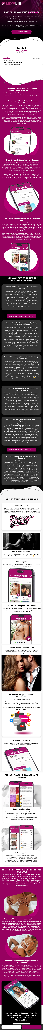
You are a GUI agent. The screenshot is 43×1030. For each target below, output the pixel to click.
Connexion (31, 1027)
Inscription (11, 1027)
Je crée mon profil (21, 32)
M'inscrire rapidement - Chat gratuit (21, 316)
